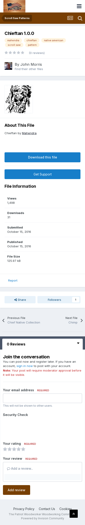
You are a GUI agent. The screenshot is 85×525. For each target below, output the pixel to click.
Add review (16, 490)
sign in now (25, 366)
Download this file (42, 157)
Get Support (43, 174)
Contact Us (47, 509)
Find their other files (29, 69)
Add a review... (20, 468)
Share (20, 299)
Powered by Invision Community (42, 518)
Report (12, 280)
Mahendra (29, 133)
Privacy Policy (23, 509)
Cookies (65, 509)
